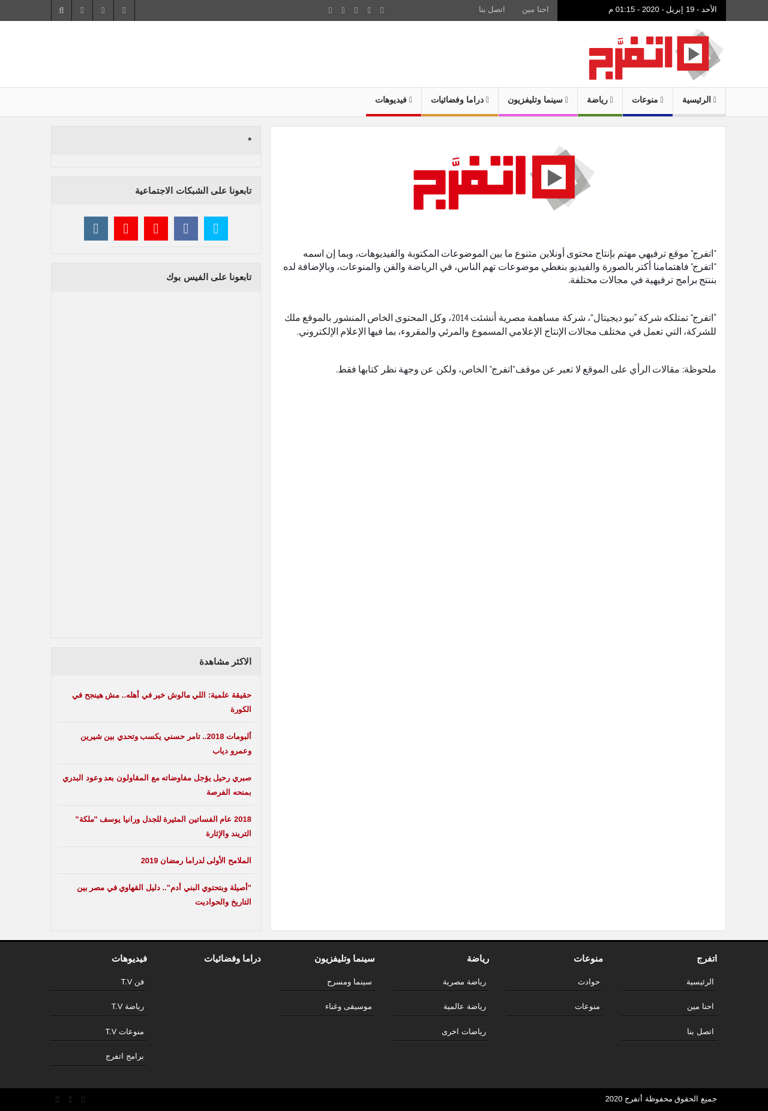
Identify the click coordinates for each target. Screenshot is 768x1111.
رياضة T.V (128, 1006)
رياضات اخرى (464, 1031)
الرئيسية (699, 99)
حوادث (589, 981)
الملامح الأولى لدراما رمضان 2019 (196, 860)
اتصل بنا (492, 9)
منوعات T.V (125, 1031)
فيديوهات (393, 99)
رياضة (600, 99)
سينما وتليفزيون (538, 99)
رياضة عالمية (464, 1006)
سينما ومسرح (349, 981)
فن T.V (132, 981)
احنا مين (535, 9)
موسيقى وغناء (348, 1006)
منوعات (648, 99)
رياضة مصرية (464, 981)
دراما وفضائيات (460, 99)
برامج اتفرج (125, 1056)
